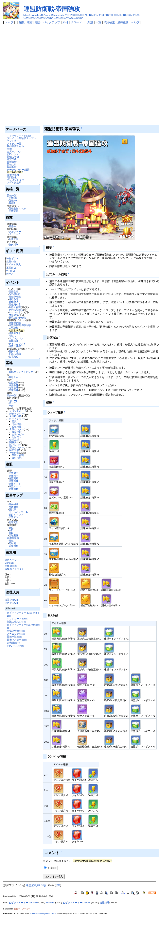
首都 (11, 540)
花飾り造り (15, 351)
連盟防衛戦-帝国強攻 (51, 8)
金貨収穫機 (15, 416)
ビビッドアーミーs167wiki (77, 902)
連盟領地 (13, 481)
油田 (11, 530)
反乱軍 (12, 509)
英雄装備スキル (15, 146)
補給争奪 (13, 299)
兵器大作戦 (15, 307)
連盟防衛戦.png (34, 885)
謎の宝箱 (14, 450)
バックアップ (51, 22)
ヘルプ (135, 22)
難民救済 (13, 302)
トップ (9, 22)
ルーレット (15, 312)
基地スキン (15, 377)
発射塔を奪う (16, 310)
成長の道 (11, 261)
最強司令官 (15, 304)
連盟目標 (13, 488)
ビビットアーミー (22, 909)
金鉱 (11, 527)
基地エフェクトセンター (22, 372)
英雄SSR (13, 198)
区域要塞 (13, 535)
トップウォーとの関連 (19, 135)
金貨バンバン (14, 151)
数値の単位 (13, 156)
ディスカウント (17, 343)
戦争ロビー (15, 444)
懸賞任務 (12, 159)
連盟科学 (13, 475)
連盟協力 (13, 473)
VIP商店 (10, 270)
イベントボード (17, 411)
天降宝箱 (13, 291)
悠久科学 (13, 244)
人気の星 (13, 328)
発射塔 (12, 543)
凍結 (30, 22)
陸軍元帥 (13, 522)
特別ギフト (12, 258)
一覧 (98, 22)
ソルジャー (15, 231)
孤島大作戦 (18, 455)
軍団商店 (11, 267)
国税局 (13, 442)
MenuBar (9, 562)
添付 (65, 22)
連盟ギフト (15, 483)
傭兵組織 (13, 504)
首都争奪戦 (15, 296)
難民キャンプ (16, 514)
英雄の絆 (12, 164)
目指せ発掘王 (16, 346)
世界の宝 (13, 315)
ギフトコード (14, 141)
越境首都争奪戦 (17, 317)
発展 (14, 421)
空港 (11, 405)
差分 (38, 22)
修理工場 (14, 439)
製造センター (16, 413)
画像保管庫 (11, 565)
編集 (22, 22)
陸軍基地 (13, 385)
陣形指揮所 (13, 174)
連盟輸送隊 (15, 322)
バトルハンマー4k (18, 512)
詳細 (58, 885)
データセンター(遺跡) (18, 169)
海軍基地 (13, 387)
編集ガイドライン (14, 569)
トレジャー (18, 437)
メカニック (15, 234)
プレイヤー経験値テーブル (21, 138)
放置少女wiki (11, 599)
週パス (10, 273)
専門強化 (12, 177)
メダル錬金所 (14, 182)
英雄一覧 (12, 195)
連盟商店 (13, 478)
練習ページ (11, 559)
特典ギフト (15, 333)
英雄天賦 (13, 211)
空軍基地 (13, 390)
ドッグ (12, 403)
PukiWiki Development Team (43, 914)
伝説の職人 (16, 621)
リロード (76, 22)
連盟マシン (15, 486)
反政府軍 (13, 506)
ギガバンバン (16, 338)
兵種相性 (12, 167)
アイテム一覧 (14, 143)
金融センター (16, 429)
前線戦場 (13, 546)
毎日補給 (16, 431)
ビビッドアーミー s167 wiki (23, 902)
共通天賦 (13, 239)
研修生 (12, 226)
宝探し (12, 335)
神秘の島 (14, 452)
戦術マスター (17, 639)
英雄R (12, 203)
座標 (9, 148)
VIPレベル (12, 154)
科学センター (16, 418)
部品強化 (16, 424)
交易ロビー (18, 434)
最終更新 (123, 22)
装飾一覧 (12, 395)
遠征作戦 (16, 458)
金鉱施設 (13, 382)
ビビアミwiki (11, 602)
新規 (90, 22)
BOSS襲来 (14, 294)
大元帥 (13, 642)
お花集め (13, 356)
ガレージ (13, 400)
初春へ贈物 (15, 354)
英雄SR (13, 200)
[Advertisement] (47, 75)
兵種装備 (12, 161)
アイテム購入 (13, 264)
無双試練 (13, 341)
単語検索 (109, 22)
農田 (11, 532)
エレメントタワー (16, 180)
